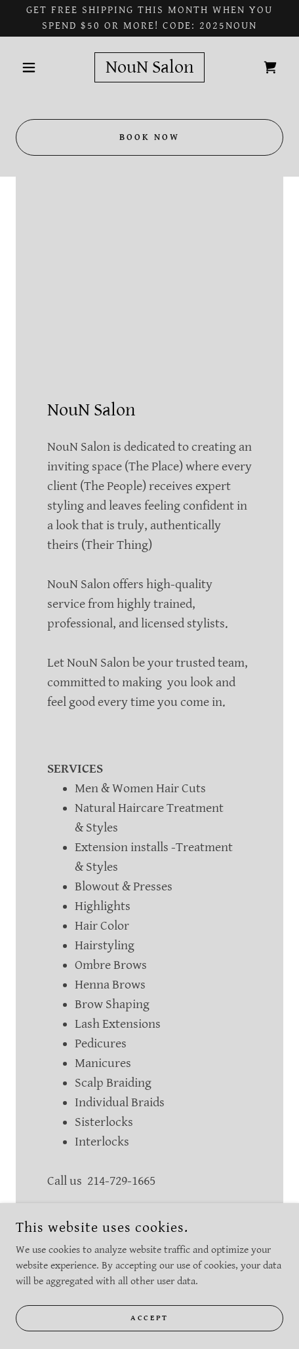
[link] (149, 67)
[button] (36, 67)
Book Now (149, 137)
